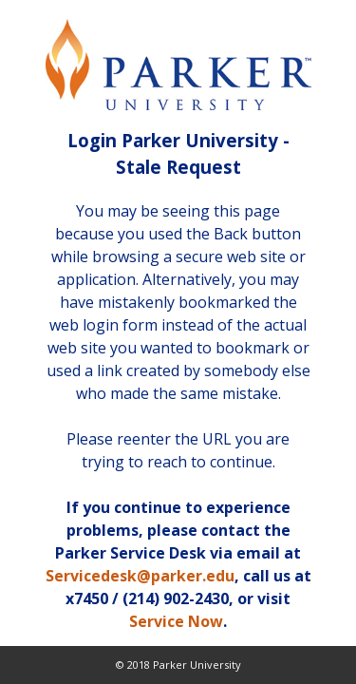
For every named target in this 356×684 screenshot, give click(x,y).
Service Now (176, 621)
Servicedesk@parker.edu (140, 575)
